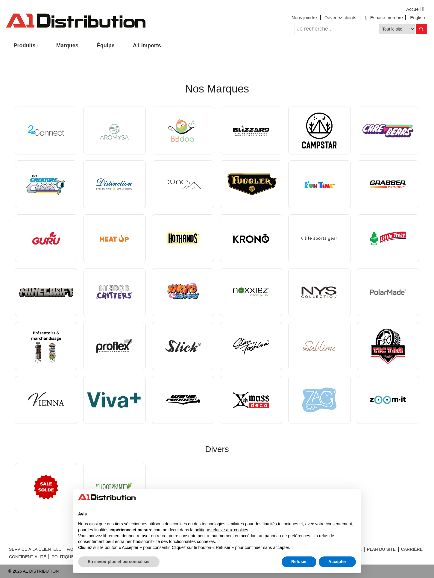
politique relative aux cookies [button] (221, 529)
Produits (25, 45)
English (417, 17)
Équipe (106, 45)
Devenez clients (340, 17)
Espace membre (383, 17)
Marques (67, 45)
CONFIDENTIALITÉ (27, 556)
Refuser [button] (299, 561)
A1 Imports (147, 45)
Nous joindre (304, 17)
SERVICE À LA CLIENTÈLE (35, 549)
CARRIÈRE (412, 549)
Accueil (416, 9)
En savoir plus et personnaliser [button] (119, 561)
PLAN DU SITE (381, 549)
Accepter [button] (337, 561)
